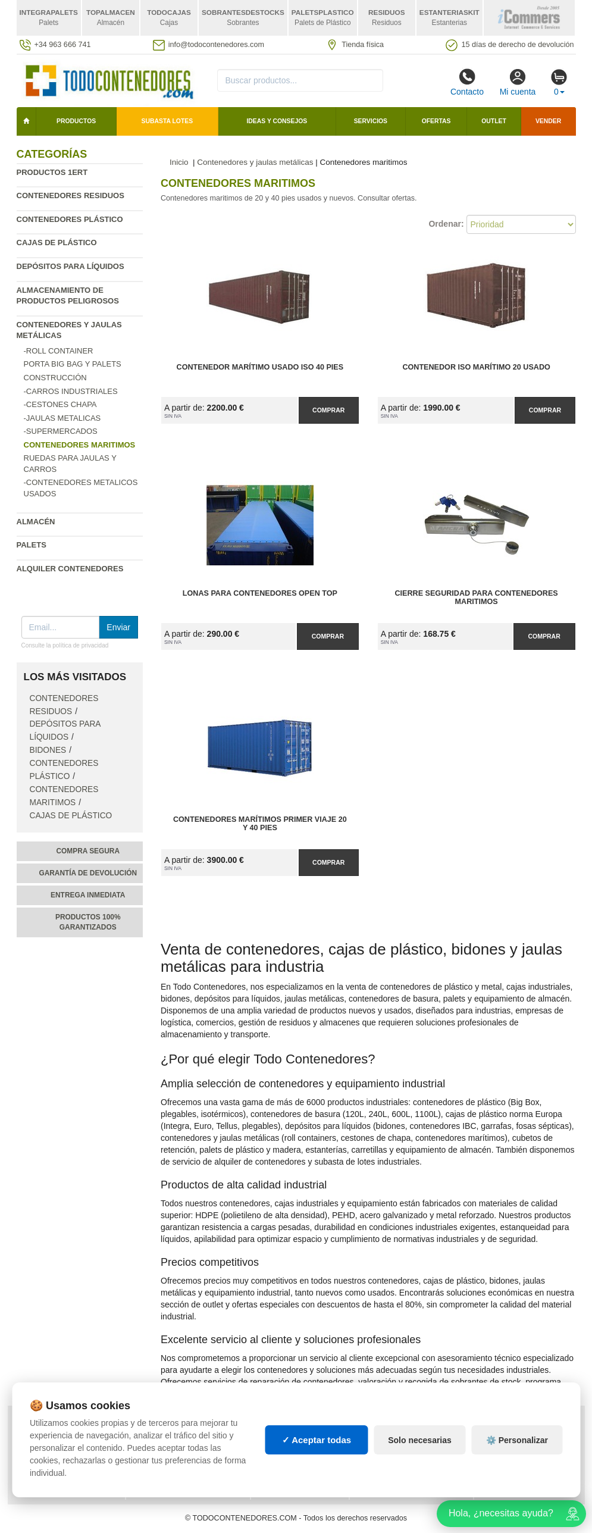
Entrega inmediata (88, 895)
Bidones (48, 750)
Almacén (36, 521)
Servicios (370, 121)
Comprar (328, 410)
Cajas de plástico (57, 242)
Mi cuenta (518, 82)
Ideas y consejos (276, 121)
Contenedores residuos (70, 195)
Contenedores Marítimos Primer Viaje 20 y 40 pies (260, 823)
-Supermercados (61, 431)
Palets (31, 544)
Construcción (55, 377)
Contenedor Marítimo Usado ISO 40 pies (260, 367)
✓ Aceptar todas (317, 1440)
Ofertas (436, 121)
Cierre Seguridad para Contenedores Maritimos (475, 597)
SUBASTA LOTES (167, 121)
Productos (76, 121)
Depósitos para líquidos (70, 266)
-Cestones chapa (60, 404)
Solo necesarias (420, 1440)
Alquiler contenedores (70, 568)
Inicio (179, 162)
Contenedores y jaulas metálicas (255, 162)
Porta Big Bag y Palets (72, 363)
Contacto (467, 82)
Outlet (493, 121)
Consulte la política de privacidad (65, 645)
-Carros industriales (71, 391)
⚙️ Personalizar (517, 1440)
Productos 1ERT (52, 172)
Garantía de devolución (88, 873)
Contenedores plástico (70, 219)
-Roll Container (58, 350)
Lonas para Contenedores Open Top (260, 593)
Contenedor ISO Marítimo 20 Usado (476, 367)
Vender (548, 121)
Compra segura (88, 851)
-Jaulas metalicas (62, 418)
